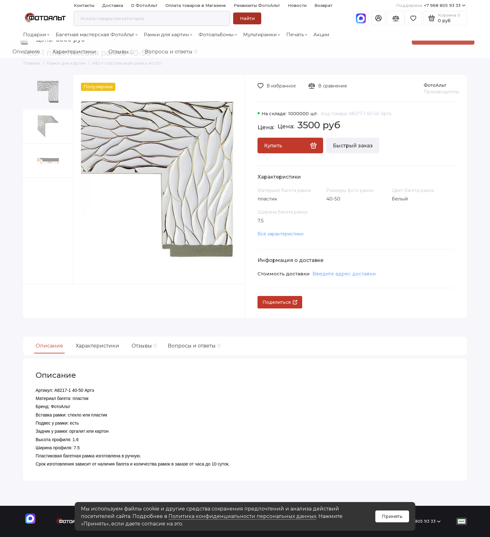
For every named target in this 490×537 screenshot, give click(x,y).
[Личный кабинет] (378, 18)
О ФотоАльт (144, 5)
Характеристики (97, 346)
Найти (247, 18)
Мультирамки (261, 34)
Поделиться (279, 302)
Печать (296, 34)
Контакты (84, 5)
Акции (321, 34)
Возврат (323, 5)
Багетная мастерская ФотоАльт (97, 34)
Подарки (36, 34)
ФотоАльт (435, 85)
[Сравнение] (395, 18)
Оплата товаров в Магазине (195, 5)
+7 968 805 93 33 (431, 5)
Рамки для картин (168, 34)
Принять (392, 516)
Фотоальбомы (217, 34)
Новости (297, 5)
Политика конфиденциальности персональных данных (242, 516)
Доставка (112, 5)
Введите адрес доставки (344, 274)
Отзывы (143, 346)
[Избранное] (413, 18)
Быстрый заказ (353, 146)
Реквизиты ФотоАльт (257, 5)
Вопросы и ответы (193, 346)
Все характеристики (280, 234)
